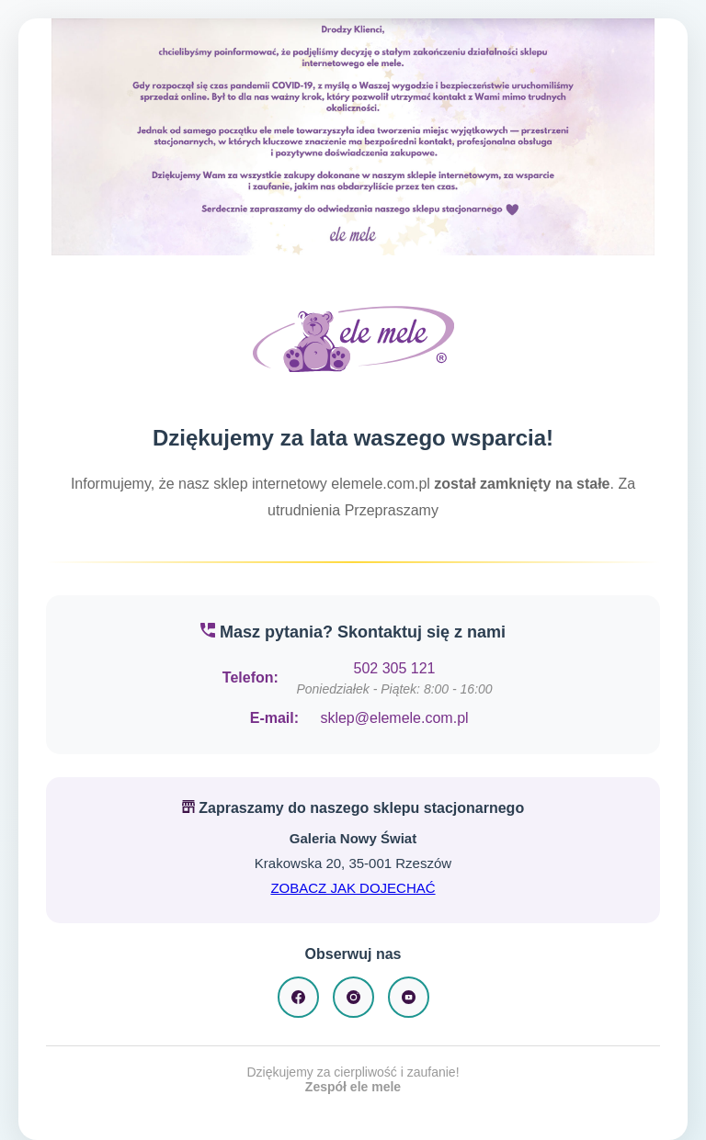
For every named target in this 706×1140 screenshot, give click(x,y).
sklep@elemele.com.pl (394, 718)
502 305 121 (395, 668)
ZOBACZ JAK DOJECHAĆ (352, 888)
